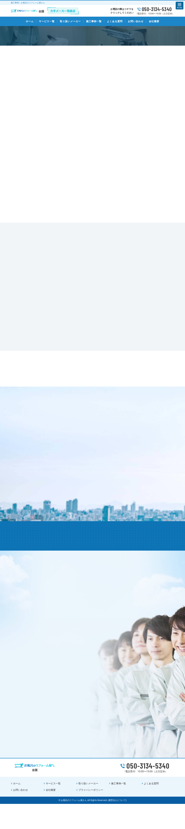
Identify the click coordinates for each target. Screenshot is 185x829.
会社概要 (154, 21)
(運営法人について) (117, 825)
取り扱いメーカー (70, 21)
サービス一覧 (47, 21)
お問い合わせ (136, 21)
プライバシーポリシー (90, 815)
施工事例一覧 (94, 21)
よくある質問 (115, 21)
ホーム (30, 21)
